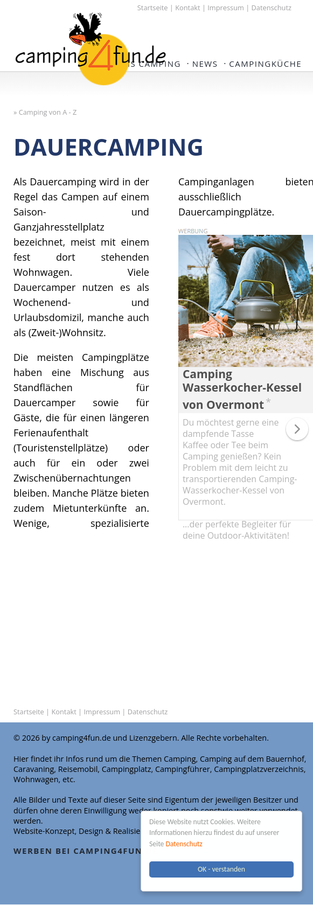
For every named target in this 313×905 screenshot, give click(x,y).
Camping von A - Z (48, 112)
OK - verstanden (221, 869)
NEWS (205, 63)
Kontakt (187, 7)
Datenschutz (184, 843)
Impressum (225, 7)
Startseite (152, 7)
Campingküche (265, 63)
